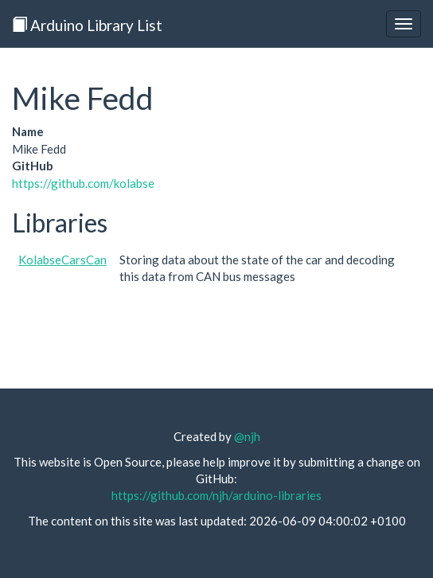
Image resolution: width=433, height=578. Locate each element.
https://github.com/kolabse (83, 183)
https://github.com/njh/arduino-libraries (216, 495)
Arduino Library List (87, 25)
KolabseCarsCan (62, 259)
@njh (247, 436)
